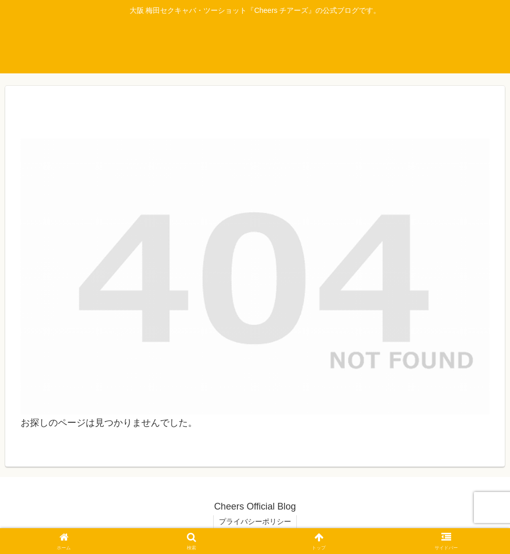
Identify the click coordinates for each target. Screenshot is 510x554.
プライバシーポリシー (255, 521)
